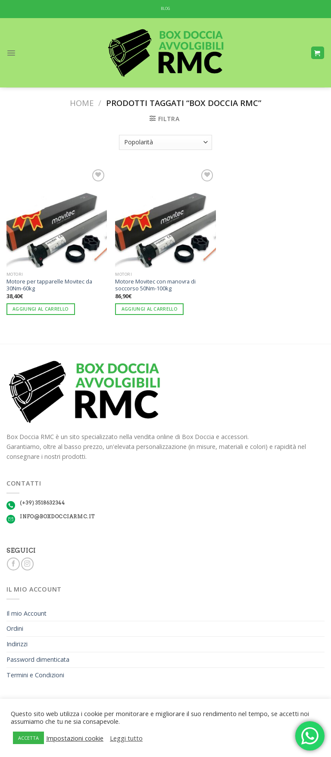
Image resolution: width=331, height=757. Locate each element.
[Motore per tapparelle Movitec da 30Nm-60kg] (56, 217)
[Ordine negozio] (165, 142)
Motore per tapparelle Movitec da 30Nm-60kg (49, 285)
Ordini (14, 628)
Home (82, 102)
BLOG (166, 8)
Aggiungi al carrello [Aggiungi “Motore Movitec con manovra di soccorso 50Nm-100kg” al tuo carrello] (150, 309)
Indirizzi (17, 644)
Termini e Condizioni (35, 675)
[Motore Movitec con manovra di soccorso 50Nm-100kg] (165, 217)
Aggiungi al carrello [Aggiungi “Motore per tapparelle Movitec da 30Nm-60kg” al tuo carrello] (40, 309)
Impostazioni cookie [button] (74, 738)
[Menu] (11, 53)
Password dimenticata (37, 659)
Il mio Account (26, 613)
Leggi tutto (126, 738)
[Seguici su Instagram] (27, 564)
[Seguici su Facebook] (13, 564)
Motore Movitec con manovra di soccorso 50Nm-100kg (155, 285)
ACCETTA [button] (28, 738)
